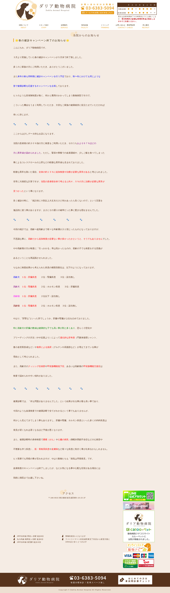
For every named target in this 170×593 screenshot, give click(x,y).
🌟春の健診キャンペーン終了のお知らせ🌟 (42, 40)
